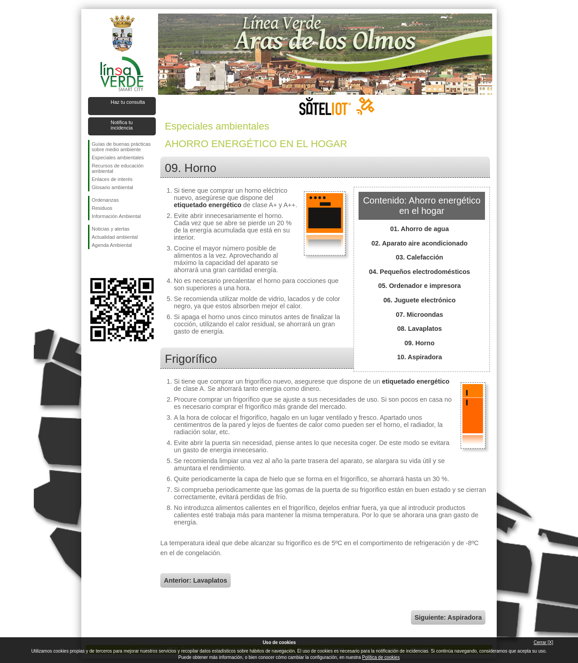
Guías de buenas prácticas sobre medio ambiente (121, 146)
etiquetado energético (208, 205)
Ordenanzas (105, 200)
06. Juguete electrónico (419, 300)
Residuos (102, 208)
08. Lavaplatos (419, 328)
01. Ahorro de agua (419, 228)
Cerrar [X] (543, 642)
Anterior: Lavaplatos (195, 580)
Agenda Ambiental (112, 245)
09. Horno (419, 343)
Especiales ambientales (118, 157)
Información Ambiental (116, 216)
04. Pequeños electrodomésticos (419, 271)
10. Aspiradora (419, 357)
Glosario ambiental (112, 187)
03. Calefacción (419, 257)
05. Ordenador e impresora (419, 285)
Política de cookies (381, 657)
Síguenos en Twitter (108, 263)
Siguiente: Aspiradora (448, 617)
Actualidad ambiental (115, 237)
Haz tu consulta (128, 102)
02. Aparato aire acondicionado (420, 243)
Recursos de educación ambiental (118, 168)
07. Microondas (419, 314)
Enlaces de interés (112, 179)
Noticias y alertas (111, 229)
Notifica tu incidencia (122, 125)
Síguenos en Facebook (93, 263)
